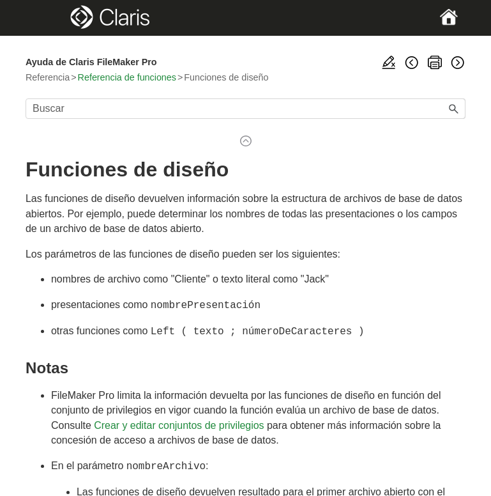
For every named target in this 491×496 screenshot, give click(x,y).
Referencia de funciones (127, 77)
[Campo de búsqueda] (245, 108)
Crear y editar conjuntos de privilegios (179, 422)
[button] (453, 108)
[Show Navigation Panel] (47, 18)
